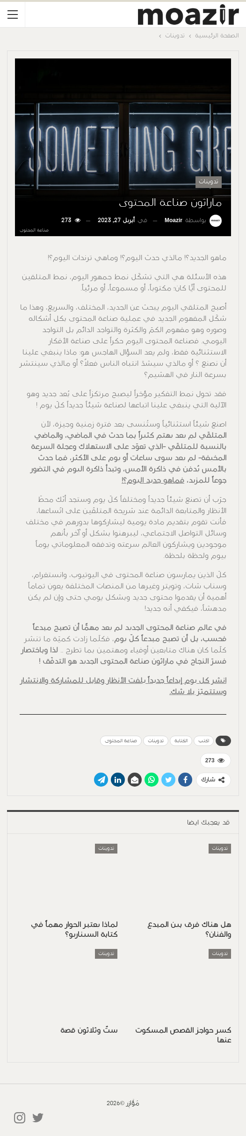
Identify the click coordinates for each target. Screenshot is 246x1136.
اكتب (203, 741)
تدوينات (208, 182)
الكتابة (181, 741)
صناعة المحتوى (121, 741)
